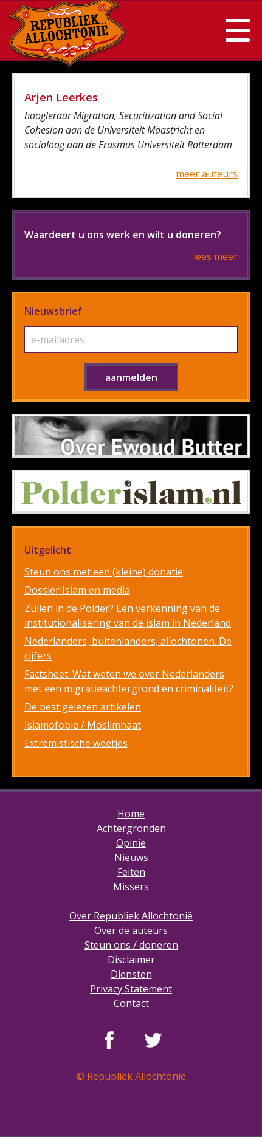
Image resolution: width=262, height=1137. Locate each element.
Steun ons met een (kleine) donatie (103, 572)
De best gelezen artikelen (82, 706)
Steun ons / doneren (131, 945)
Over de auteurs (131, 930)
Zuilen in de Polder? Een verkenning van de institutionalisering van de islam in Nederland (127, 616)
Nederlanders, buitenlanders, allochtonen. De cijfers (128, 648)
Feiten (131, 872)
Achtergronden (131, 828)
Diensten (131, 974)
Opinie (131, 843)
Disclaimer (131, 959)
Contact (131, 1003)
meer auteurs (207, 173)
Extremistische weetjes (76, 743)
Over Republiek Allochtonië (131, 915)
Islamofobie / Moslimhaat (82, 725)
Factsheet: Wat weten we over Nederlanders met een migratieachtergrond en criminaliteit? (128, 681)
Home (131, 813)
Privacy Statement (131, 988)
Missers (131, 886)
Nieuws (131, 857)
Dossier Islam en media (77, 590)
